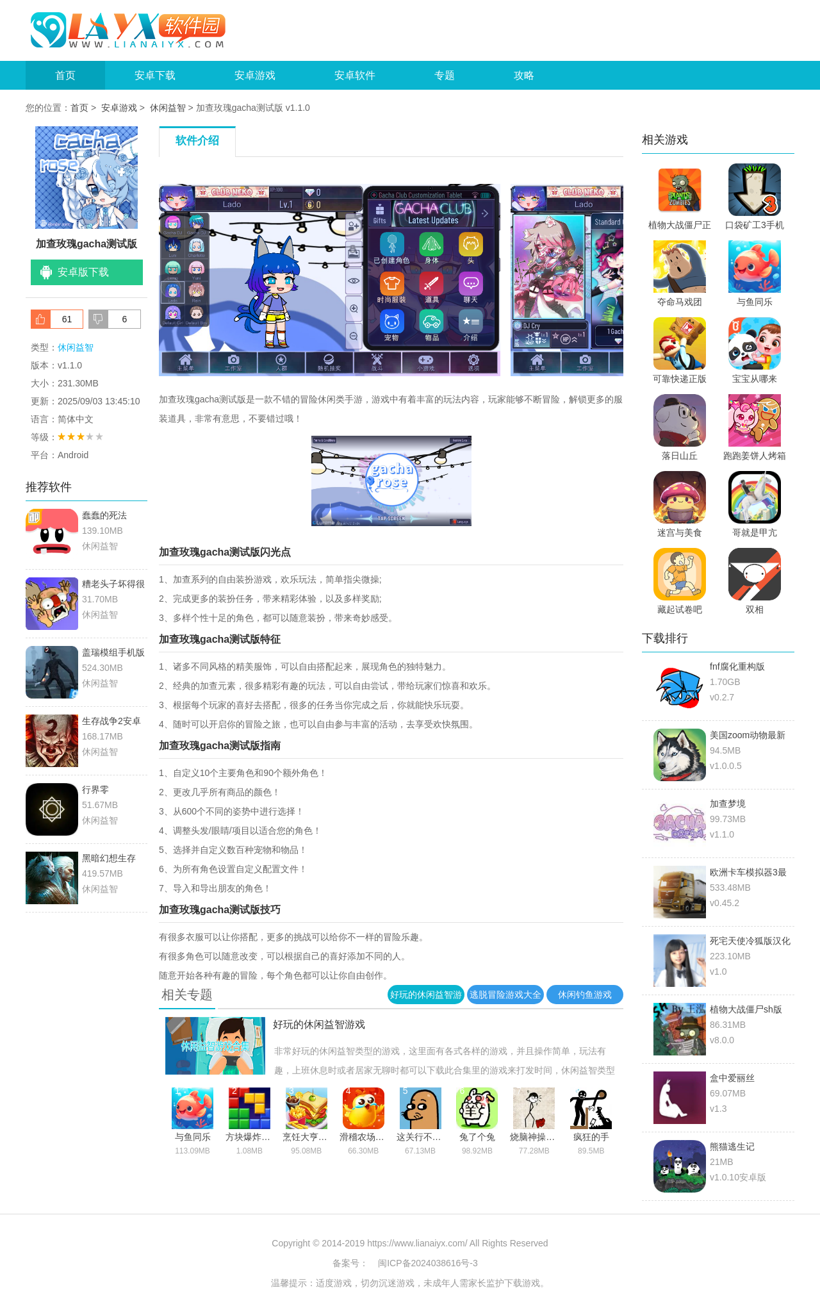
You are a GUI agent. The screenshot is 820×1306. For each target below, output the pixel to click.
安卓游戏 (254, 75)
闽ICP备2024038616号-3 (428, 1263)
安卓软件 (354, 75)
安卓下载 (155, 75)
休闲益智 (168, 108)
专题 (444, 75)
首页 (65, 75)
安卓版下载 (83, 272)
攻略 (524, 75)
